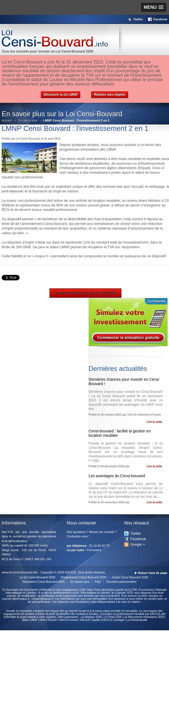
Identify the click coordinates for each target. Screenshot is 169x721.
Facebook (160, 19)
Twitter (138, 19)
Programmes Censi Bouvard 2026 (84, 577)
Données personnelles (121, 581)
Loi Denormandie (136, 619)
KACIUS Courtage (113, 619)
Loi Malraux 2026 (91, 616)
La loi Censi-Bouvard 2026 (37, 577)
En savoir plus (27, 120)
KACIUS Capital (89, 619)
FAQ (98, 581)
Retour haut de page (152, 572)
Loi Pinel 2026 (112, 616)
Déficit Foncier (48, 619)
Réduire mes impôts (110, 94)
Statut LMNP (29, 619)
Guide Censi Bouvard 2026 (130, 577)
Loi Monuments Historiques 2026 (144, 616)
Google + (137, 544)
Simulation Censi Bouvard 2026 (43, 581)
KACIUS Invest (68, 619)
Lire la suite (154, 421)
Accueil (6, 120)
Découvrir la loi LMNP (60, 94)
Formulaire (94, 550)
